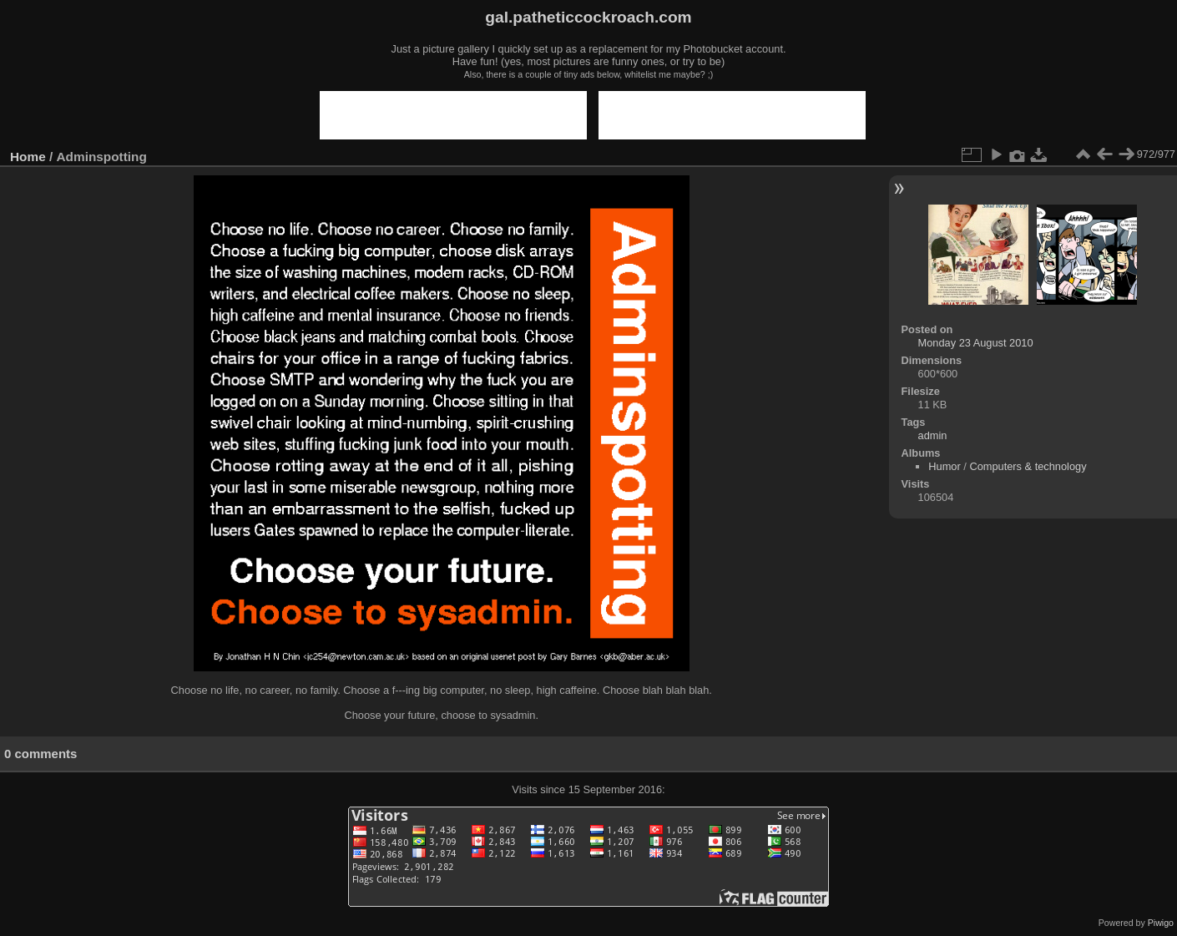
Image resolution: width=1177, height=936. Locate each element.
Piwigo (1161, 923)
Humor (944, 466)
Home (28, 156)
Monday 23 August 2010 (975, 342)
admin (932, 435)
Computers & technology (1027, 466)
